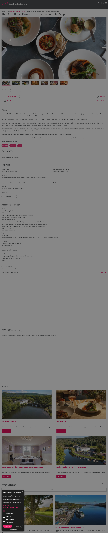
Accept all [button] (8, 526)
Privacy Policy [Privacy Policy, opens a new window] (6, 505)
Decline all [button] (18, 526)
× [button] (22, 491)
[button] (13, 507)
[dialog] (54, 266)
